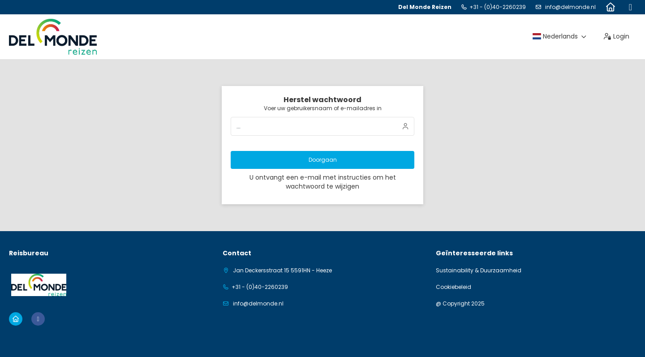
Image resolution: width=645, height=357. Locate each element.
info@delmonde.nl (570, 7)
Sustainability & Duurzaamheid (478, 270)
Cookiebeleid (453, 287)
